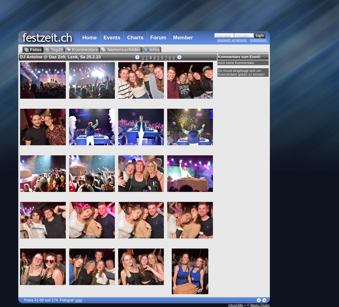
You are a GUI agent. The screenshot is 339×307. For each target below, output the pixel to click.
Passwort (242, 36)
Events (112, 38)
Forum (158, 38)
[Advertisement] (296, 122)
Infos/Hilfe (235, 305)
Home (90, 38)
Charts (135, 38)
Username (223, 36)
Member (183, 38)
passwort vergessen (232, 40)
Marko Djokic (260, 305)
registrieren (258, 40)
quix (79, 300)
